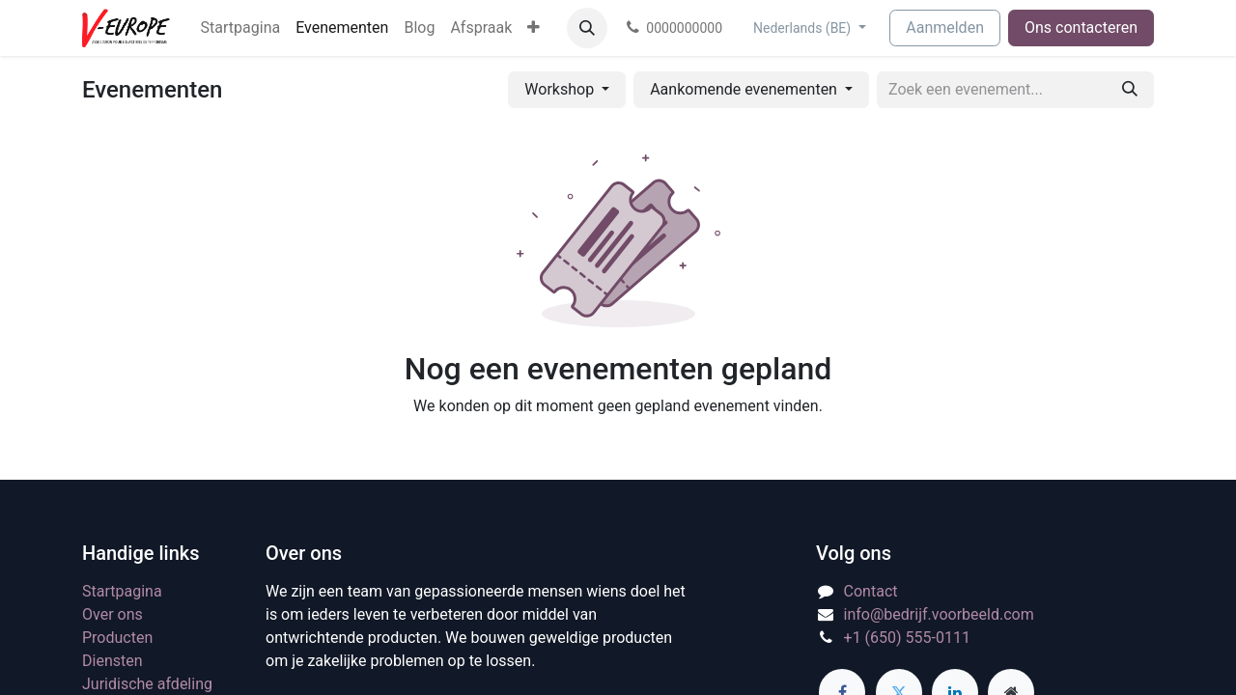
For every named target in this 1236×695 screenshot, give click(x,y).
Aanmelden (945, 27)
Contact (871, 591)
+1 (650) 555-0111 (907, 637)
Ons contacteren (1081, 27)
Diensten (112, 661)
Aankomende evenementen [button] (745, 89)
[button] (587, 28)
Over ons (112, 614)
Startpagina (122, 591)
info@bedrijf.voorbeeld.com (939, 614)
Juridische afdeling (147, 684)
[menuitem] (241, 28)
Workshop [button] (561, 89)
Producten (117, 637)
